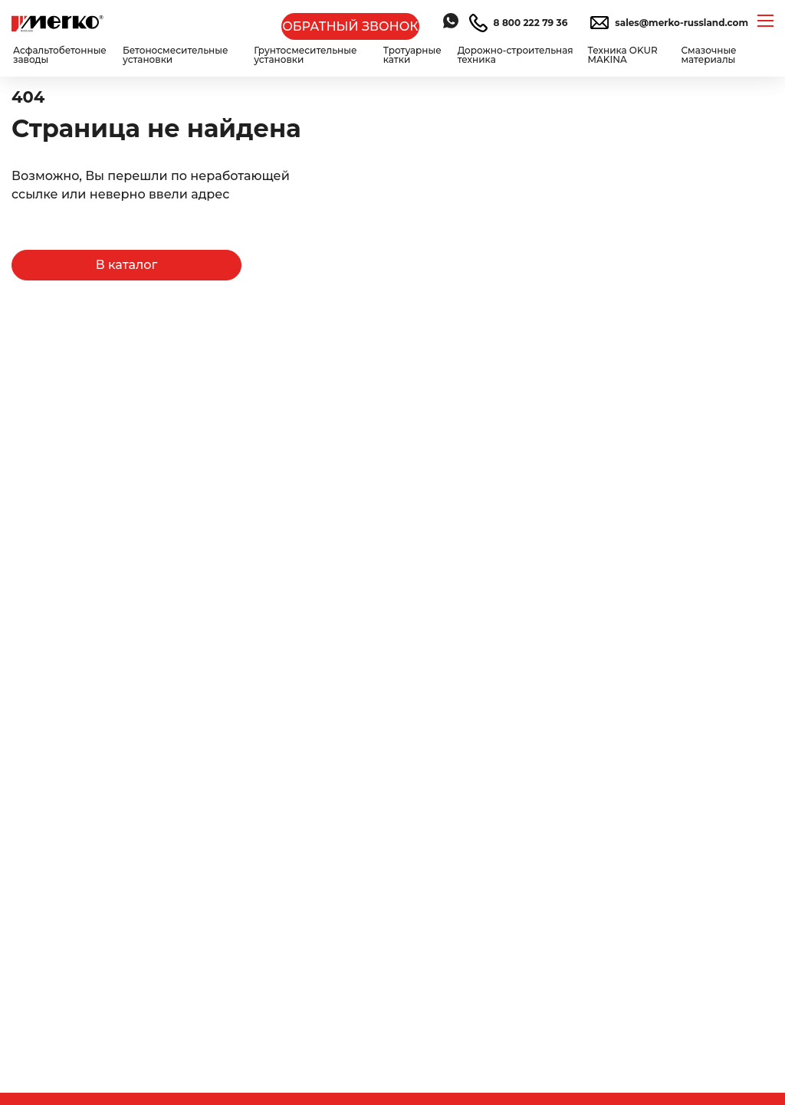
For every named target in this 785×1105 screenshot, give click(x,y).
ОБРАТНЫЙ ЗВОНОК (350, 26)
